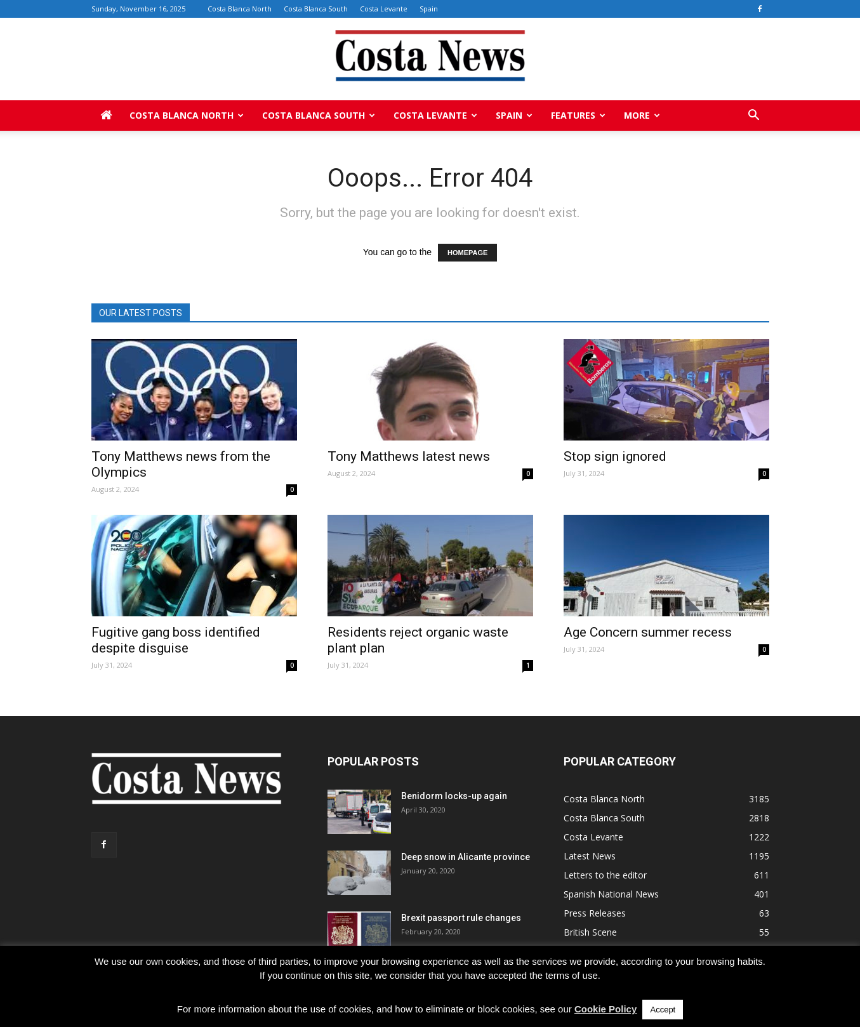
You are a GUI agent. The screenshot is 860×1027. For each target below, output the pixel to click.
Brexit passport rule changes (461, 918)
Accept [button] (662, 1009)
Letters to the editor (605, 875)
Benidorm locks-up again (454, 796)
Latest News (590, 856)
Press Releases (595, 913)
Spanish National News (611, 894)
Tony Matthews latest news (408, 456)
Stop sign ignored (615, 456)
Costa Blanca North (240, 8)
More (642, 115)
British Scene (590, 932)
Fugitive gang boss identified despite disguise (175, 640)
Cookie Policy (605, 1009)
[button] (754, 115)
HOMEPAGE (467, 252)
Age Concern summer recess (648, 632)
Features (578, 115)
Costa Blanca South (316, 8)
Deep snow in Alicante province (465, 857)
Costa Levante (383, 8)
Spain (429, 8)
